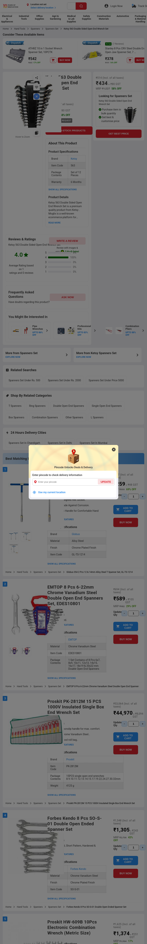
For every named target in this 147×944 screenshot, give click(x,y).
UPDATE (106, 481)
